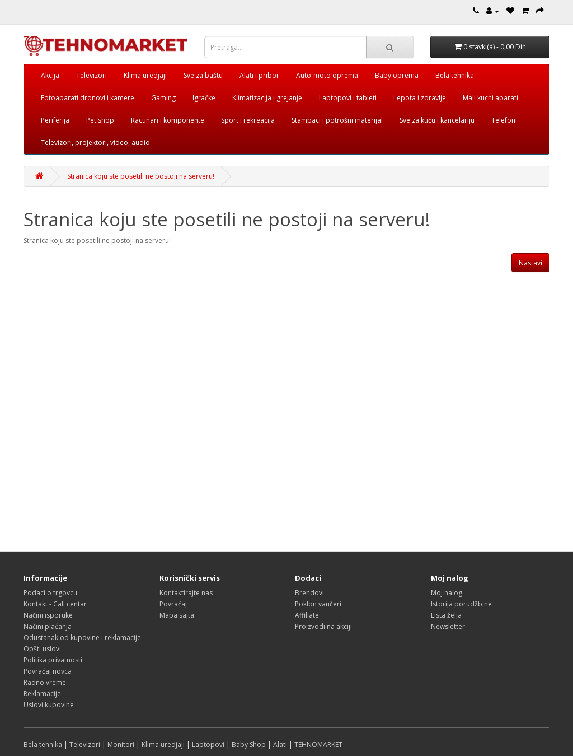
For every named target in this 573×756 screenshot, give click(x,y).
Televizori (91, 75)
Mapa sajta (176, 615)
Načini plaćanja (48, 626)
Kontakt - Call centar (55, 604)
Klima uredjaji (145, 75)
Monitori (120, 744)
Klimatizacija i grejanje (267, 97)
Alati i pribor (259, 75)
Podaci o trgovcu (50, 593)
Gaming (163, 97)
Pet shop (100, 120)
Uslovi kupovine (49, 705)
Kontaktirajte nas (186, 593)
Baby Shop (249, 744)
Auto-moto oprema (327, 75)
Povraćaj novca (48, 671)
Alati (280, 744)
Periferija (55, 120)
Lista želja (446, 615)
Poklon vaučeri (318, 604)
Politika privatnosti (53, 660)
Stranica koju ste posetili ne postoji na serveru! (140, 176)
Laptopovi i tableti (348, 97)
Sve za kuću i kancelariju (437, 120)
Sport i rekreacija (248, 120)
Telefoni (504, 120)
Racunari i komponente (167, 120)
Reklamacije (42, 693)
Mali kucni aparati (490, 97)
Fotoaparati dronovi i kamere (87, 97)
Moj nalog (446, 593)
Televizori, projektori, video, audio (95, 142)
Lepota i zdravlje (419, 97)
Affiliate (307, 615)
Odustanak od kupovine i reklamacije (82, 637)
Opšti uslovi (42, 649)
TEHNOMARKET (318, 744)
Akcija (50, 75)
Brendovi (309, 593)
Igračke (203, 97)
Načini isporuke (48, 615)
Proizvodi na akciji (323, 626)
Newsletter (448, 626)
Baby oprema (397, 75)
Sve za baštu (203, 75)
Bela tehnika (454, 75)
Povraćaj (173, 604)
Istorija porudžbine (461, 604)
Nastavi (530, 263)
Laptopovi (208, 744)
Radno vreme (45, 682)
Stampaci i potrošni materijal (337, 120)
